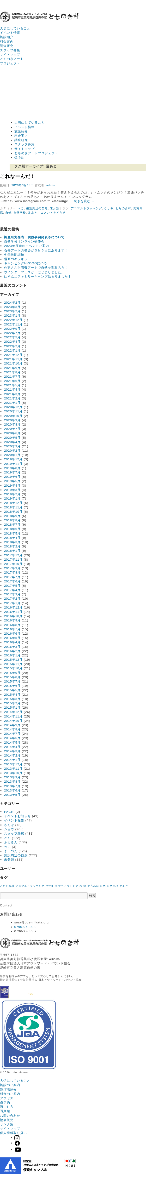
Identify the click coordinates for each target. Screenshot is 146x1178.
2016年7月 (12, 629)
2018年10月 (13, 511)
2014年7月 (12, 733)
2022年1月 (12, 350)
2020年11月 (13, 411)
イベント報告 (14, 820)
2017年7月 (12, 577)
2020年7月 (12, 429)
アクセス (6, 1098)
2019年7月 (12, 472)
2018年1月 (12, 550)
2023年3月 (12, 307)
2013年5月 (12, 795)
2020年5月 (12, 437)
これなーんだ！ (17, 176)
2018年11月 (13, 507)
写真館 (5, 1111)
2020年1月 (12, 455)
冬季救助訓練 (14, 254)
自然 (8, 212)
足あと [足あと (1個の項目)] (124, 885)
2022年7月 (12, 333)
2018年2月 (12, 546)
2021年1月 (12, 402)
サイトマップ (10, 54)
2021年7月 (12, 376)
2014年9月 (12, 725)
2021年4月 (12, 389)
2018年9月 (12, 516)
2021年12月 (13, 355)
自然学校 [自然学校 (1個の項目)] (112, 885)
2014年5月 (12, 742)
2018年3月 (12, 542)
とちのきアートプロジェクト (36, 153)
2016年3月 (12, 647)
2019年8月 (12, 468)
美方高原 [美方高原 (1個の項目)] (93, 885)
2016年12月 (13, 607)
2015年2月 (12, 703)
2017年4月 (12, 590)
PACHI (9, 812)
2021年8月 (12, 372)
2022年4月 (12, 341)
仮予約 (19, 157)
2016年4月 (12, 642)
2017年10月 (13, 564)
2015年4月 (12, 694)
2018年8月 (12, 520)
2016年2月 (12, 651)
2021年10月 (13, 363)
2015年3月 (12, 699)
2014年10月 (13, 721)
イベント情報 (10, 32)
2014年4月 (12, 747)
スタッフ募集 (10, 50)
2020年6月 (12, 433)
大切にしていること (15, 28)
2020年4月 (12, 442)
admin (50, 185)
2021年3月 (12, 394)
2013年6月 (12, 790)
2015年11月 (13, 664)
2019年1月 (12, 498)
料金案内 (6, 41)
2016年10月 (13, 616)
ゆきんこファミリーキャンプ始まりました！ (37, 276)
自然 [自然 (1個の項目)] (103, 885)
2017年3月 (12, 594)
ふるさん (11, 842)
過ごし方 (6, 1107)
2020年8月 (12, 424)
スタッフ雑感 (14, 833)
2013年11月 (13, 768)
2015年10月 (13, 668)
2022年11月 (13, 324)
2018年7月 (12, 524)
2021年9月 (12, 368)
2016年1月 (12, 655)
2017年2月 (12, 598)
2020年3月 (12, 446)
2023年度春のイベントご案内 (26, 246)
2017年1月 (12, 603)
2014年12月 (13, 712)
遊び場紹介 (8, 1089)
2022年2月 (12, 346)
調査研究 (6, 46)
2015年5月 (12, 690)
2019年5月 (12, 481)
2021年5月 (12, 385)
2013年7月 (12, 786)
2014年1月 (12, 760)
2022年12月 (13, 320)
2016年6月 (12, 633)
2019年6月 (12, 476)
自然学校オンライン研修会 (24, 241)
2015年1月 (12, 707)
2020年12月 (13, 407)
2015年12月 (13, 659)
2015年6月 (12, 686)
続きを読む (84, 201)
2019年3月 (12, 490)
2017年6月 (12, 581)
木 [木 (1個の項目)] (80, 885)
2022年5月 (12, 337)
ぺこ (21, 208)
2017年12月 (13, 555)
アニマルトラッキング (86, 208)
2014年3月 (12, 751)
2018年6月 (12, 529)
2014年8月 (12, 729)
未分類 (54, 208)
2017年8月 (12, 572)
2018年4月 (12, 538)
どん (7, 838)
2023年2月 (12, 311)
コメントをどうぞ (53, 212)
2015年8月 (12, 677)
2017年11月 (13, 559)
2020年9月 (12, 420)
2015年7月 (12, 681)
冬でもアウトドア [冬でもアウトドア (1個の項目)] (66, 885)
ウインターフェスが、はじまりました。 (34, 272)
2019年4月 (12, 485)
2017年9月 (12, 568)
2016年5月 (12, 638)
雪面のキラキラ (16, 259)
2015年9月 (12, 673)
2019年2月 (12, 494)
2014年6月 (12, 738)
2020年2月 (12, 450)
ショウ (9, 829)
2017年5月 (12, 585)
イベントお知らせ (17, 816)
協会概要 (6, 1120)
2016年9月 (12, 620)
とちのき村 (123, 208)
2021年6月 (12, 381)
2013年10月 (13, 773)
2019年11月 (13, 464)
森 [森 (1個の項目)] (84, 885)
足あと (32, 212)
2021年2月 (12, 398)
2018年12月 (13, 503)
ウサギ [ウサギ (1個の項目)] (49, 885)
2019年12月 (13, 459)
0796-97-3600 (25, 927)
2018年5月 (12, 533)
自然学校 (19, 212)
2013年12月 (13, 764)
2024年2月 (12, 302)
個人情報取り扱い (13, 1133)
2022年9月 (12, 328)
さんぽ (9, 825)
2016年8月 (12, 625)
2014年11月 (13, 716)
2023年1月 (12, 315)
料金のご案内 (10, 1094)
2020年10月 (13, 416)
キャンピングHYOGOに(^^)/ (26, 263)
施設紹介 (6, 37)
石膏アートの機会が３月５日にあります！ (36, 250)
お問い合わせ (10, 1115)
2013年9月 (12, 777)
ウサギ (108, 208)
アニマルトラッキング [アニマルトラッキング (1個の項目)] (30, 885)
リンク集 (6, 1124)
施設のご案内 (10, 1085)
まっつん (11, 851)
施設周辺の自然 (37, 208)
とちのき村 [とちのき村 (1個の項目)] (7, 885)
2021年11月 (13, 359)
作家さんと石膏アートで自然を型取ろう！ (36, 267)
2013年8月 (12, 781)
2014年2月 (12, 755)
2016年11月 (13, 612)
